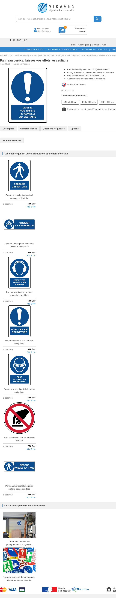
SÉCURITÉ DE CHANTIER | (95, 50)
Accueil (3, 55)
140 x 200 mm (70, 102)
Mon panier (80, 28)
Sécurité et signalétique (20, 55)
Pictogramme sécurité (43, 55)
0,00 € (82, 31)
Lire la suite (68, 90)
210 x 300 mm (89, 102)
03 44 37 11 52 (18, 40)
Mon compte (40, 28)
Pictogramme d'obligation (68, 55)
